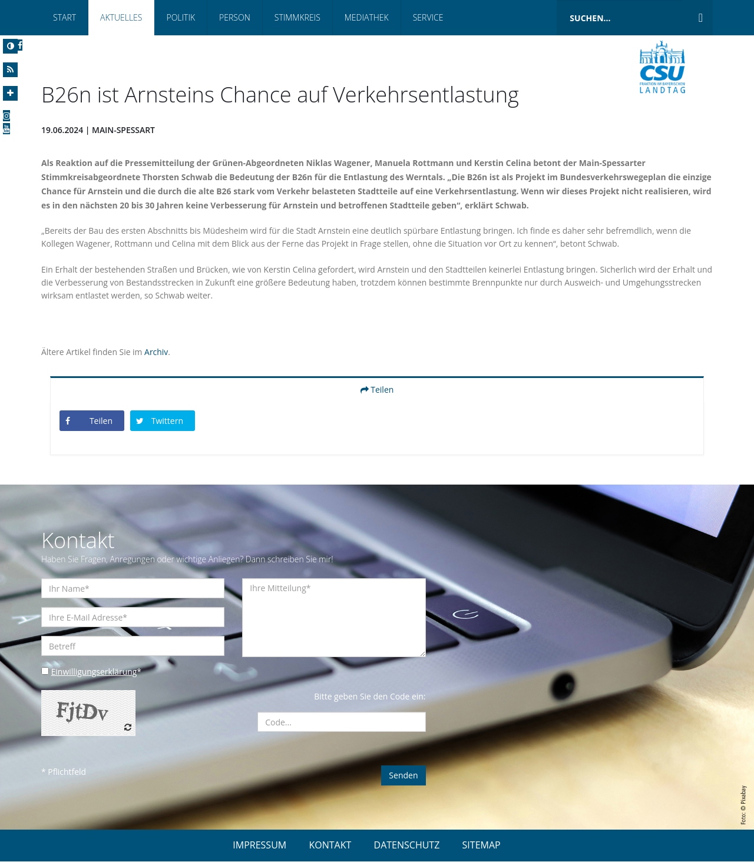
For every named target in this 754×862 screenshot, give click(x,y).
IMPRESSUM (259, 845)
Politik (180, 17)
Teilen (377, 390)
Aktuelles (121, 17)
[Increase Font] (10, 93)
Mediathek (367, 17)
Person (234, 17)
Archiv (156, 352)
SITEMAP (481, 845)
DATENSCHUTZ (407, 845)
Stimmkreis (297, 17)
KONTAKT (330, 845)
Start (64, 17)
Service (428, 17)
